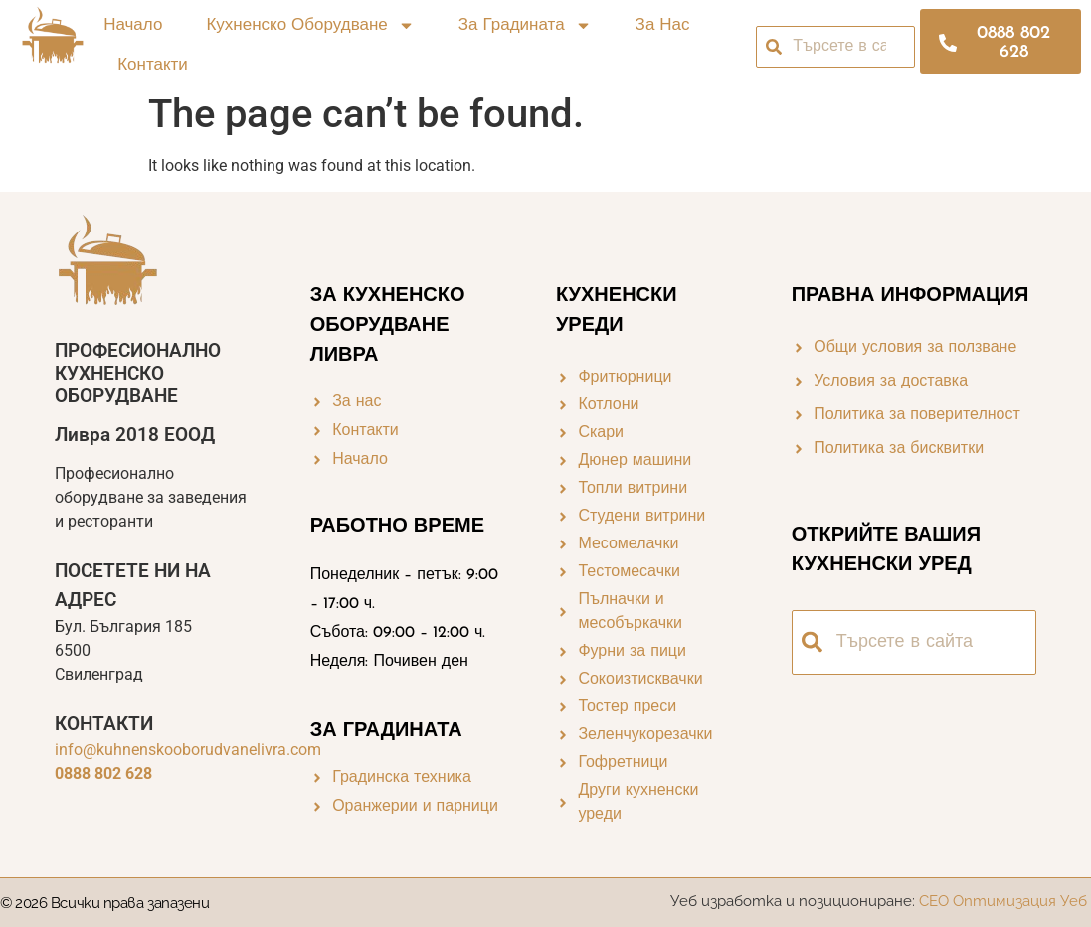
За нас (663, 25)
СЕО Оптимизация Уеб (1005, 901)
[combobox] (835, 47)
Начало (132, 25)
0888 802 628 (103, 773)
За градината (525, 26)
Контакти (152, 65)
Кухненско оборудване (310, 26)
